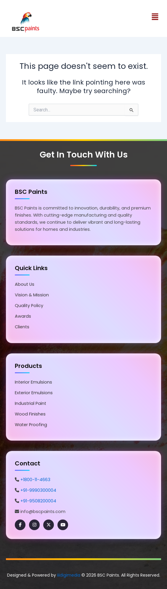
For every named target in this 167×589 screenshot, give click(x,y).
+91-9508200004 (38, 501)
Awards (23, 317)
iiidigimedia (68, 575)
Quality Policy (29, 306)
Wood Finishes (30, 414)
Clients (22, 327)
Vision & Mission (32, 295)
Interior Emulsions (33, 382)
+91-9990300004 (38, 491)
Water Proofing (31, 425)
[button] (83, 17)
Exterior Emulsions (34, 393)
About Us (24, 285)
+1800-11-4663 (35, 480)
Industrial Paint (30, 404)
